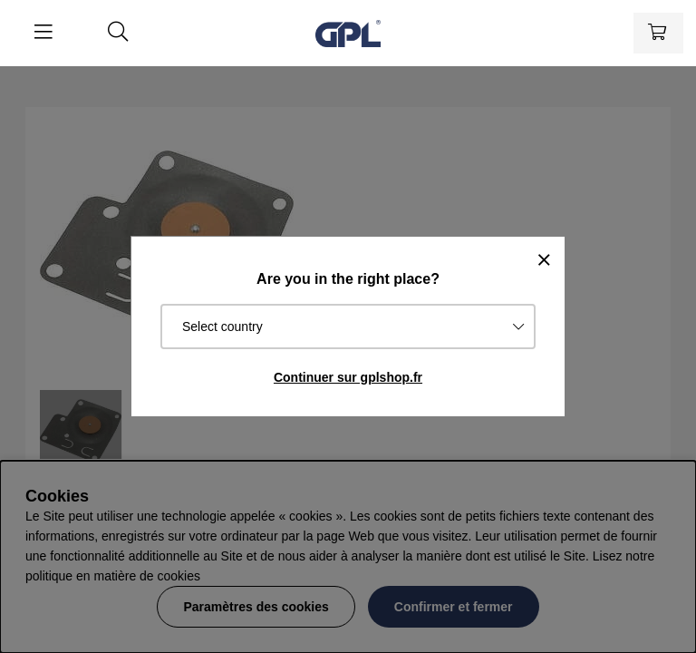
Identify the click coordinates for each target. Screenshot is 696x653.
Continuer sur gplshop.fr (348, 377)
